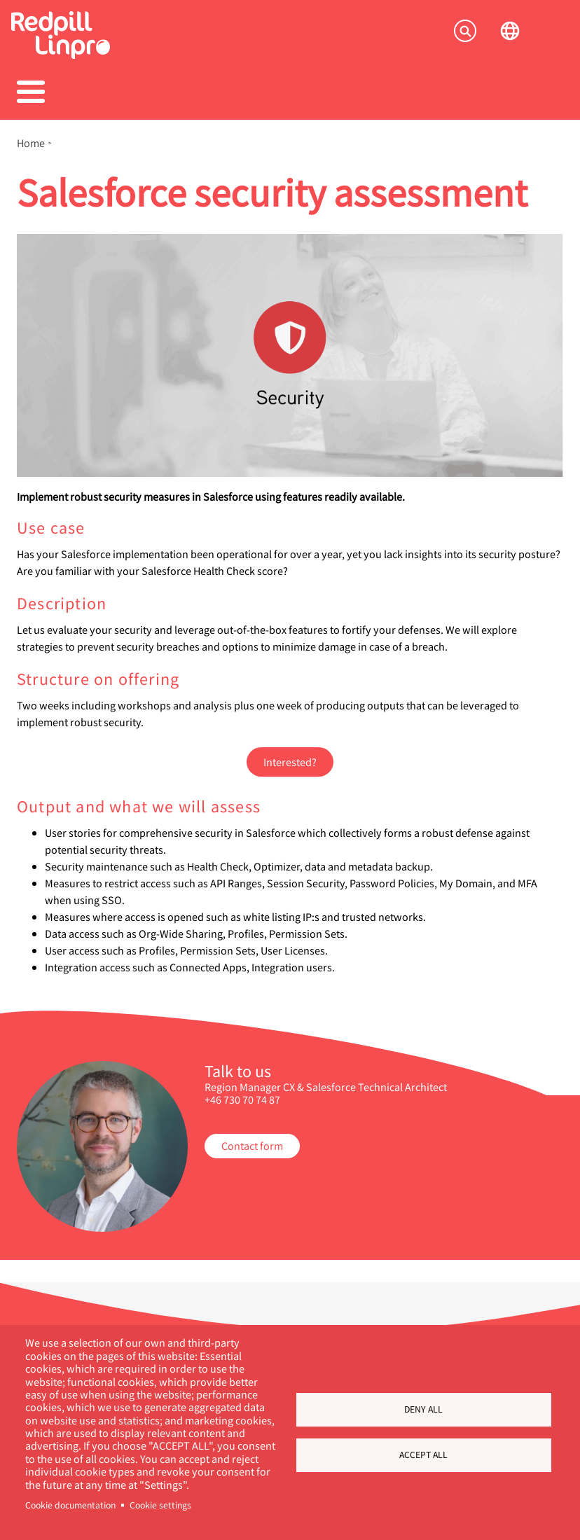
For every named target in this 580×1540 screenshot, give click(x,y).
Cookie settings (160, 1505)
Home (31, 143)
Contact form (252, 1145)
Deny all (423, 1409)
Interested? (290, 761)
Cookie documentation (70, 1505)
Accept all (423, 1454)
